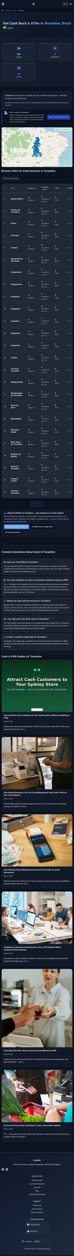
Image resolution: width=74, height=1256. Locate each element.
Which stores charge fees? (42, 526)
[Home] (2, 11)
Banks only (66, 129)
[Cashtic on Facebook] (3, 1169)
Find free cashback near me (16, 526)
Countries (8, 10)
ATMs (57, 188)
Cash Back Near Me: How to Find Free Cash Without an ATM (30, 1050)
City (13, 188)
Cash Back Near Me (37, 1184)
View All (37, 504)
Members (32, 188)
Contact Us (37, 1205)
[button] (4, 130)
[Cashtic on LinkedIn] (7, 1169)
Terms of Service (37, 1212)
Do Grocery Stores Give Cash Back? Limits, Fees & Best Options (32, 1125)
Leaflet (51, 166)
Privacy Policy (37, 1209)
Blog (37, 1191)
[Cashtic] (3, 4)
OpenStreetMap (60, 166)
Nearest (58, 129)
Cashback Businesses (37, 1194)
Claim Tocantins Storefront (59, 117)
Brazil (14, 10)
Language (27, 1242)
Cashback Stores (45, 188)
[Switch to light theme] (70, 4)
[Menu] (33, 4)
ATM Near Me (37, 1180)
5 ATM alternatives (13, 532)
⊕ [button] (4, 138)
